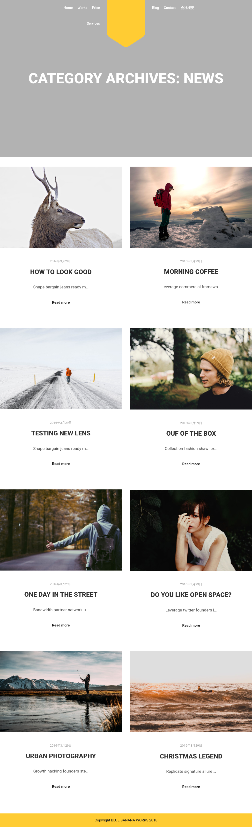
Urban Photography (61, 756)
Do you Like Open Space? (191, 595)
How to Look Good (61, 272)
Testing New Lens (60, 433)
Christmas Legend (191, 756)
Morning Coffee (191, 272)
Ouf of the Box (191, 433)
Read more (61, 302)
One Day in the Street (60, 594)
